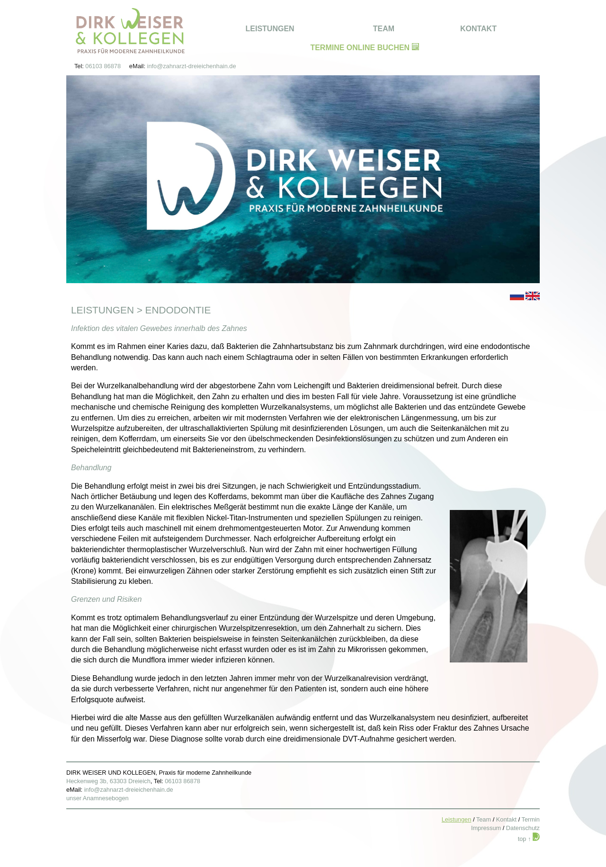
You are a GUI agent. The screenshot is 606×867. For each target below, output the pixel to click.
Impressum (486, 827)
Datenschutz (523, 827)
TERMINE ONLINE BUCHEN (364, 48)
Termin (531, 819)
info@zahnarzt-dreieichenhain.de (191, 66)
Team (483, 819)
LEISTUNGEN (270, 29)
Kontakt (506, 819)
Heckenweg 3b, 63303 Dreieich (108, 781)
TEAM (383, 29)
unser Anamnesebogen (97, 798)
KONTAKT (478, 29)
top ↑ (524, 838)
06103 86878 (103, 66)
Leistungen (102, 309)
